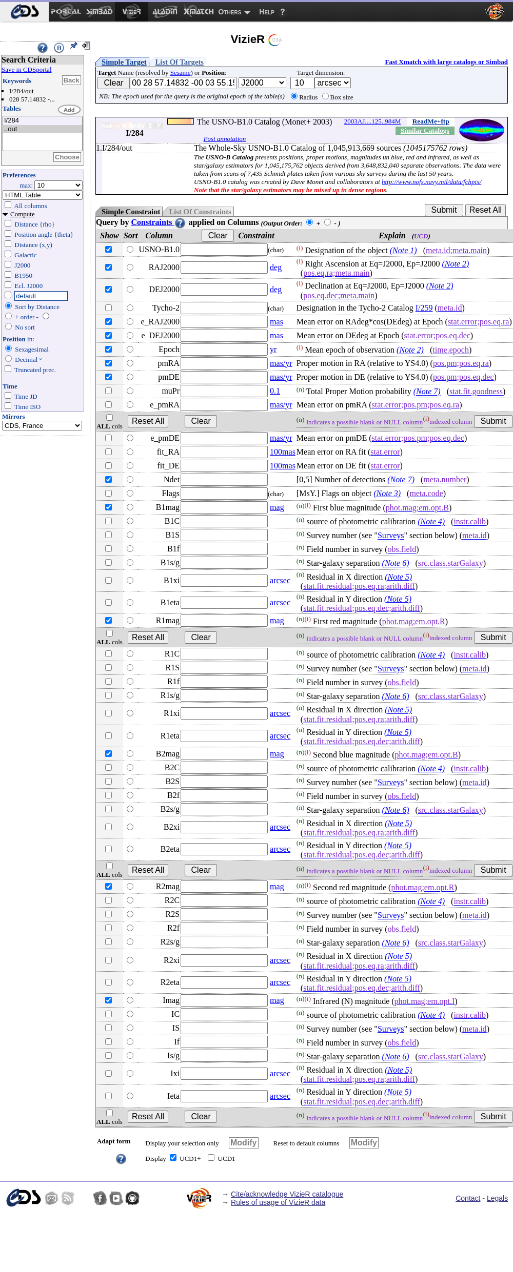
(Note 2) (455, 263)
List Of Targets (179, 62)
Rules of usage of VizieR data (278, 1202)
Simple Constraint (131, 212)
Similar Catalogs (425, 130)
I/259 (424, 307)
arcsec (280, 580)
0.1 (275, 390)
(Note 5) (398, 576)
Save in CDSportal (27, 69)
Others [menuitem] (230, 12)
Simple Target (124, 62)
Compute (22, 214)
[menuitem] (24, 12)
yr (273, 349)
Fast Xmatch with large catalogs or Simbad (446, 62)
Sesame (180, 72)
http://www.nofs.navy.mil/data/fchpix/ (431, 182)
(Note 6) (395, 563)
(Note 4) (431, 522)
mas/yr (281, 363)
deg (276, 267)
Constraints (158, 222)
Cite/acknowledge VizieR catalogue (287, 1194)
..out (42, 129)
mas (276, 321)
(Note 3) (387, 493)
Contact (468, 1198)
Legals (497, 1198)
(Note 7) (427, 391)
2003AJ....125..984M (372, 121)
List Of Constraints (200, 212)
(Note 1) (403, 250)
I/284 (42, 120)
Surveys (391, 535)
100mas (282, 451)
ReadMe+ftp (430, 121)
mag (277, 507)
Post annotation (225, 138)
